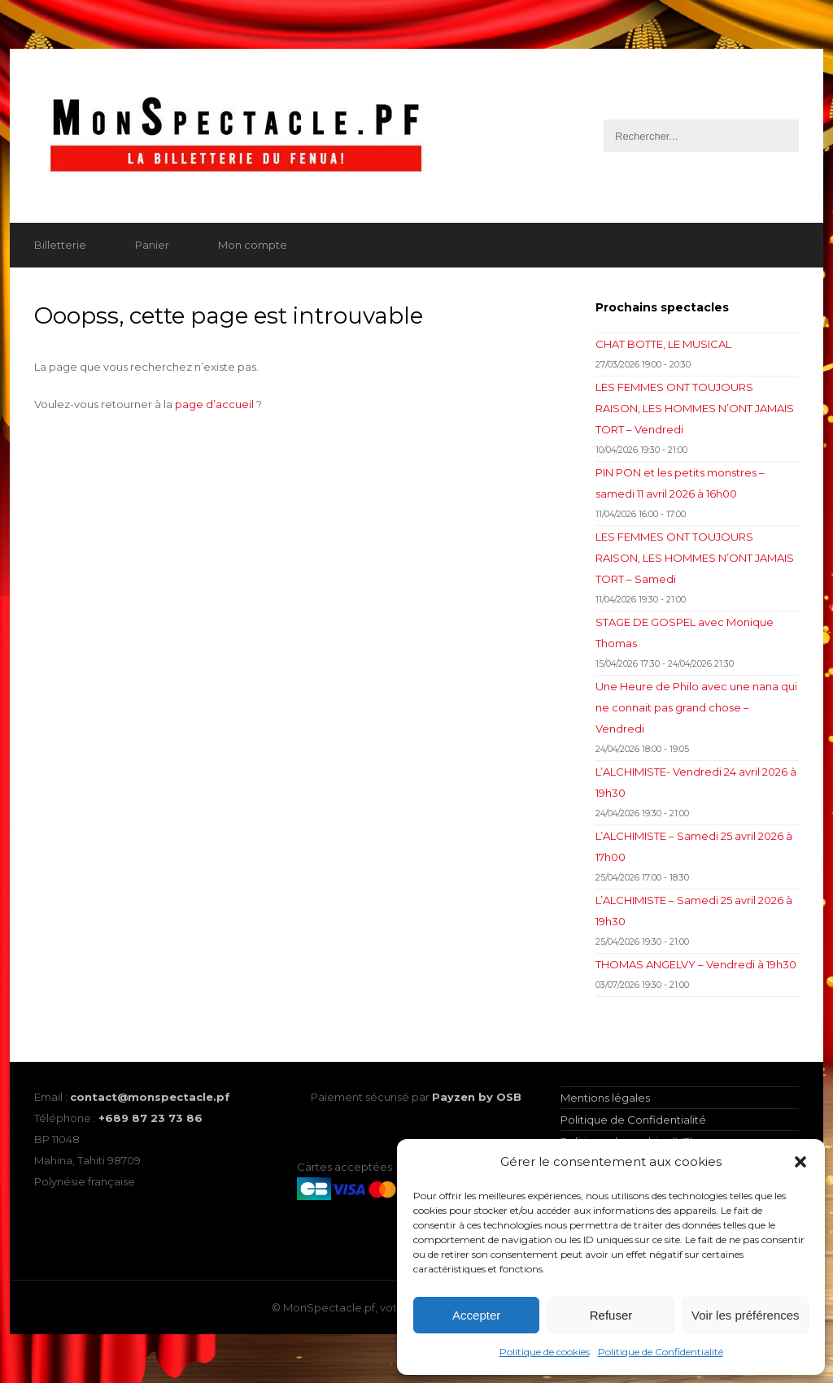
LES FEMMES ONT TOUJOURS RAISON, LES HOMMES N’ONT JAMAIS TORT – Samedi (694, 557)
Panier (152, 244)
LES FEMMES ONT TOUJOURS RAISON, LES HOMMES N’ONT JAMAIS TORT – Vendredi (694, 408)
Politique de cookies (544, 1352)
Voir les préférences (745, 1315)
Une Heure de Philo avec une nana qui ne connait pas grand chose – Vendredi (696, 707)
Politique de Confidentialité (660, 1352)
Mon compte (252, 244)
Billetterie (60, 244)
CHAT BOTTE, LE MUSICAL (663, 343)
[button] (800, 1162)
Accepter (476, 1315)
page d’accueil (214, 404)
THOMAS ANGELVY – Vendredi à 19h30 (695, 964)
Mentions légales (605, 1097)
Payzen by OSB (476, 1096)
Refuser (611, 1315)
